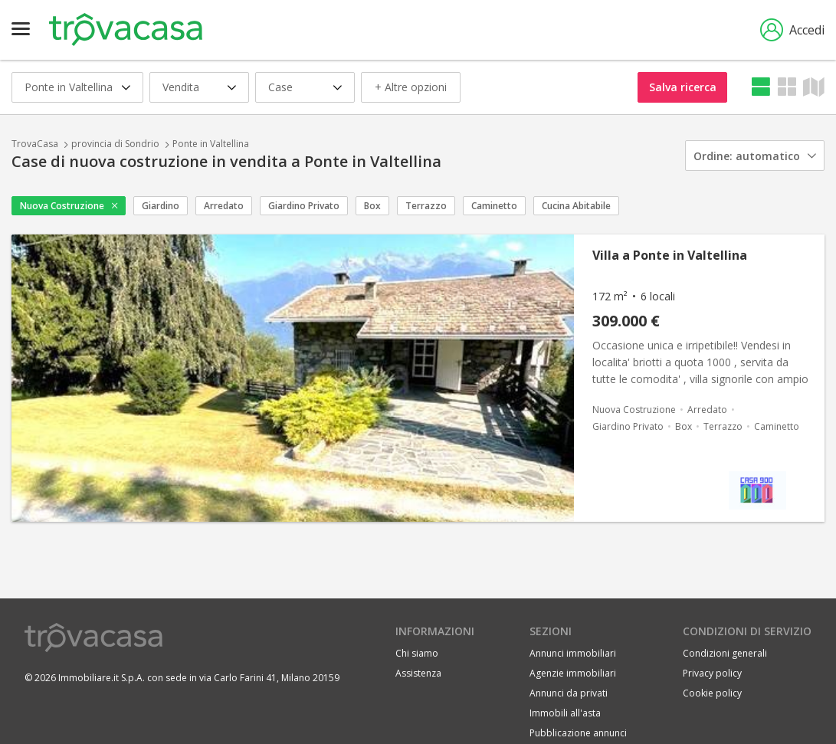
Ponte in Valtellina (210, 143)
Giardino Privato (303, 205)
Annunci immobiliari (572, 653)
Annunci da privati (568, 693)
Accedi (792, 29)
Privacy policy (712, 673)
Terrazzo (426, 205)
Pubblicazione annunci (578, 732)
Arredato (224, 205)
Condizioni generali (725, 653)
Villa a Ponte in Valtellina (669, 255)
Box (372, 205)
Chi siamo (416, 653)
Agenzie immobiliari (572, 673)
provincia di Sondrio (115, 143)
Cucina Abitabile (576, 205)
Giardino (160, 205)
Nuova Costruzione (62, 205)
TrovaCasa (34, 143)
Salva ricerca (682, 87)
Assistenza (418, 673)
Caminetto (494, 205)
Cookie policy (712, 693)
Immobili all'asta (565, 712)
